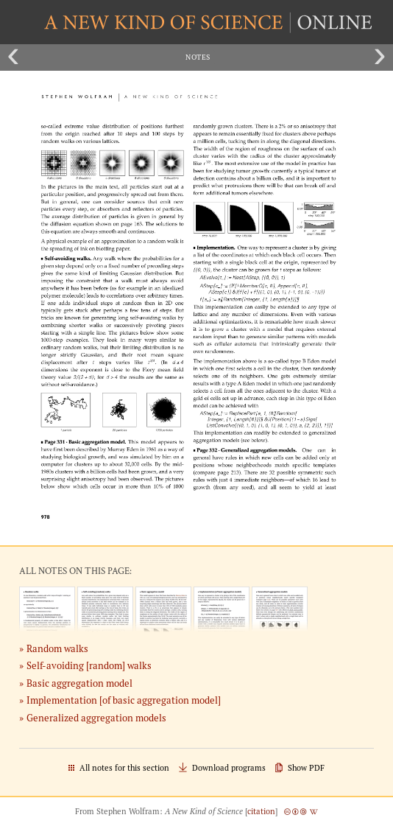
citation (261, 811)
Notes (197, 57)
